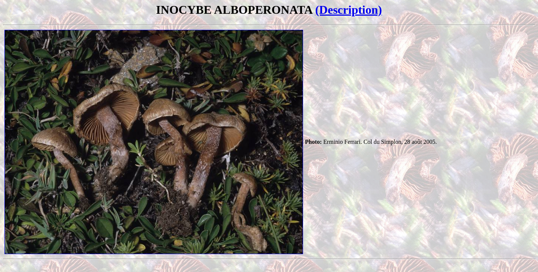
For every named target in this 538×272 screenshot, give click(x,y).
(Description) (348, 9)
